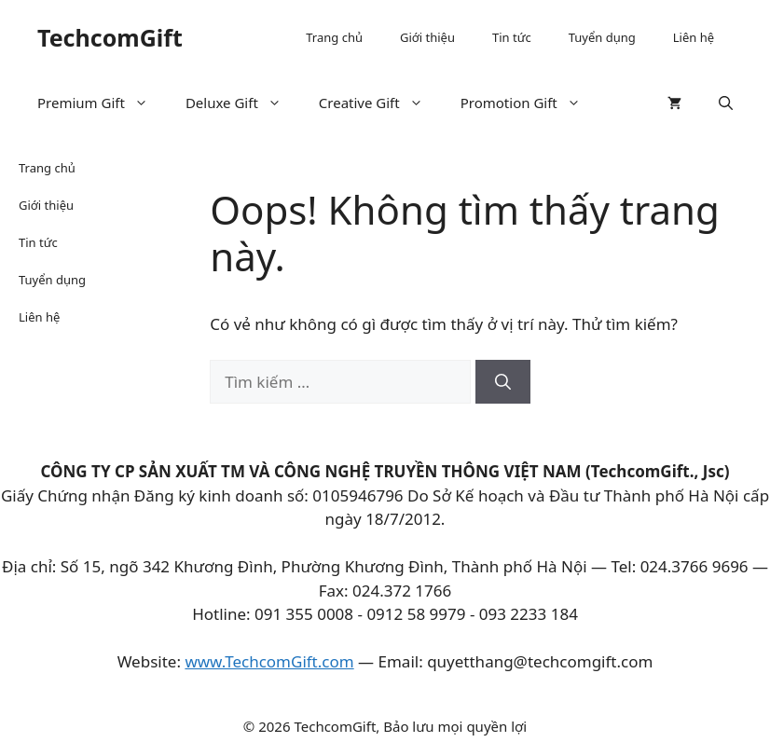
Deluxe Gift (243, 103)
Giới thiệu (427, 37)
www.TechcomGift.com (269, 661)
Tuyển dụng (602, 37)
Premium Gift (102, 103)
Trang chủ (334, 37)
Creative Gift (380, 103)
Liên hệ (693, 37)
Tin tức (511, 37)
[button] (725, 103)
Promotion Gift (530, 103)
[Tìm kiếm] (502, 382)
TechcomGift (110, 37)
